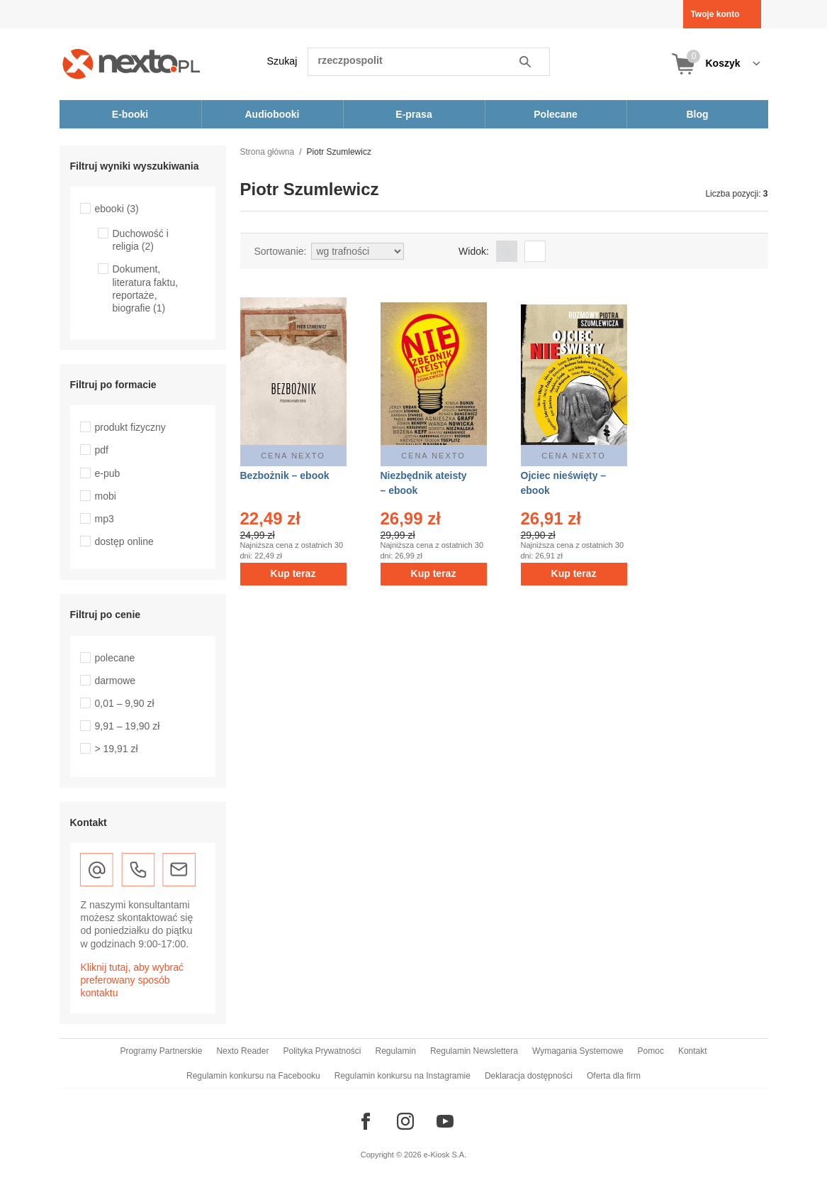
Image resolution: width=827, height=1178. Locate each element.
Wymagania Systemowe (578, 1051)
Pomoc (651, 1051)
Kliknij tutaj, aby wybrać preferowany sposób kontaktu (132, 980)
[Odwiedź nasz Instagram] (405, 1121)
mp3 (104, 518)
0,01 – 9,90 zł (124, 703)
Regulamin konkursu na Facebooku (253, 1076)
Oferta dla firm (614, 1076)
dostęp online (124, 541)
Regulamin (396, 1051)
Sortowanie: (280, 251)
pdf (101, 450)
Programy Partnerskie (161, 1051)
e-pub (107, 473)
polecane (115, 658)
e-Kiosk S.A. (445, 1154)
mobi (105, 496)
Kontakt (692, 1051)
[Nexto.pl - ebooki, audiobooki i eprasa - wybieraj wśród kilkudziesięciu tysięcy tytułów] (131, 63)
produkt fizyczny (130, 427)
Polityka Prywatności (322, 1051)
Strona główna (267, 152)
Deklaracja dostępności (529, 1076)
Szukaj (282, 61)
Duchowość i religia (141, 240)
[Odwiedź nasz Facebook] (365, 1121)
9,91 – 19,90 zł (127, 726)
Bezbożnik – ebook (285, 475)
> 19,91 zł (116, 748)
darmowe (115, 680)
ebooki (117, 208)
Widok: (473, 251)
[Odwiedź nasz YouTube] (445, 1121)
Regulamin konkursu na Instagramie (402, 1076)
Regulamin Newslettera (474, 1051)
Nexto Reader (242, 1051)
